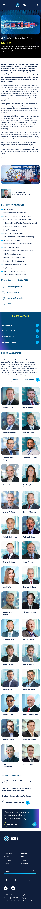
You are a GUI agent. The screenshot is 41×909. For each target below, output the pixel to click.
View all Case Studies (14, 802)
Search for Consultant (23, 379)
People (24, 853)
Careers (24, 864)
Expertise (8, 853)
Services (7, 860)
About (6, 864)
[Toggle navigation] (4, 5)
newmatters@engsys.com (25, 880)
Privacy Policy (24, 895)
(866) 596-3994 (8, 880)
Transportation (20, 38)
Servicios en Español (9, 895)
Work (23, 860)
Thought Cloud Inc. (28, 901)
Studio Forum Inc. (15, 901)
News (23, 856)
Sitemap (6, 898)
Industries (9, 38)
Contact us (12, 824)
